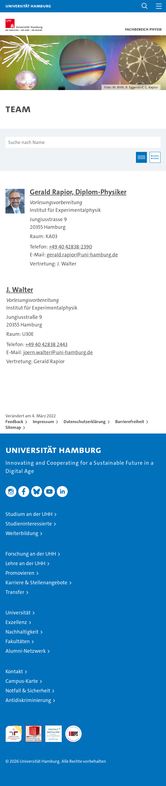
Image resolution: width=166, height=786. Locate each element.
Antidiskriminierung (28, 700)
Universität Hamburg (28, 6)
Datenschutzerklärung (85, 421)
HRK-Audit (50, 731)
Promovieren (19, 573)
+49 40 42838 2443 (46, 344)
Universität (18, 612)
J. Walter (19, 289)
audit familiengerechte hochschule (13, 734)
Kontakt (14, 671)
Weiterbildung (21, 533)
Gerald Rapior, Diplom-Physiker (78, 191)
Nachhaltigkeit (21, 631)
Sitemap (13, 427)
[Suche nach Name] (83, 142)
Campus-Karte (21, 681)
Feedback (14, 421)
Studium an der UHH (28, 514)
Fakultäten (17, 641)
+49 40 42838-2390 (70, 246)
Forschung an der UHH (30, 553)
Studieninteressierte (28, 523)
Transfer (14, 592)
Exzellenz (16, 622)
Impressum (43, 421)
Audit (30, 728)
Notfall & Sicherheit (27, 690)
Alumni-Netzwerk (25, 651)
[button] (145, 6)
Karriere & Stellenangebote (36, 582)
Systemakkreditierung (73, 728)
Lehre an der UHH (25, 563)
